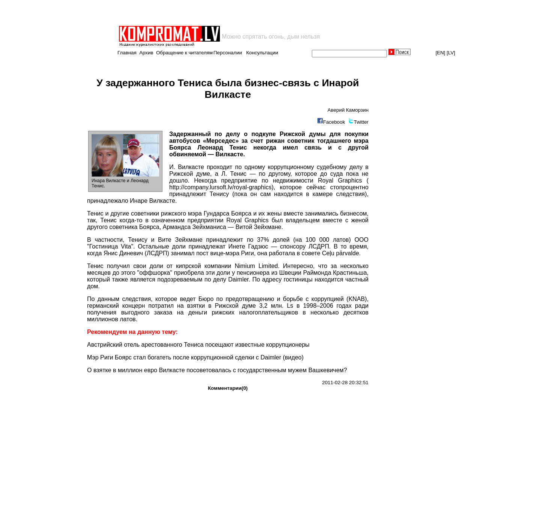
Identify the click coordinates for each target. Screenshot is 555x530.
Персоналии (228, 52)
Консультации (262, 52)
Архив (146, 52)
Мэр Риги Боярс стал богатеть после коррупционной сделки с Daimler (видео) (195, 357)
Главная (127, 52)
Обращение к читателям (184, 52)
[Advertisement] (205, 12)
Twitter (361, 122)
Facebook (334, 122)
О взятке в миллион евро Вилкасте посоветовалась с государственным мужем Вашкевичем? (217, 370)
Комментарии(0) (228, 388)
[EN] (440, 52)
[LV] (451, 52)
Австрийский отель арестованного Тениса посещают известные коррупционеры (198, 344)
